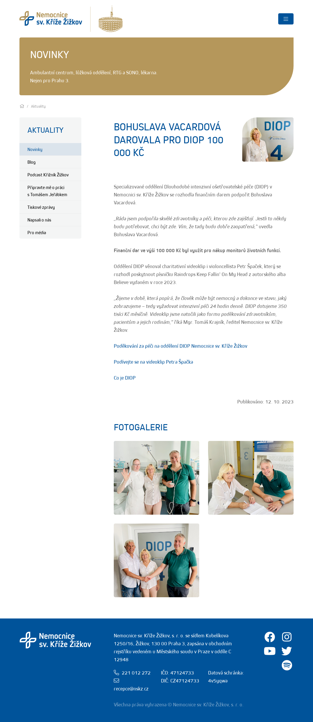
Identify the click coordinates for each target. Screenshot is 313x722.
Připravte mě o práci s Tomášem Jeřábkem (47, 191)
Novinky (34, 149)
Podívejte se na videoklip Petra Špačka (153, 362)
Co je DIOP (125, 378)
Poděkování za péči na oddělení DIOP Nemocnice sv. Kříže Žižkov (180, 346)
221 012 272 (136, 673)
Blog (31, 162)
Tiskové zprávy (41, 207)
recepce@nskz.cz (131, 689)
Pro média (36, 232)
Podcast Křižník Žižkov (48, 174)
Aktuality (45, 129)
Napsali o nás (39, 219)
